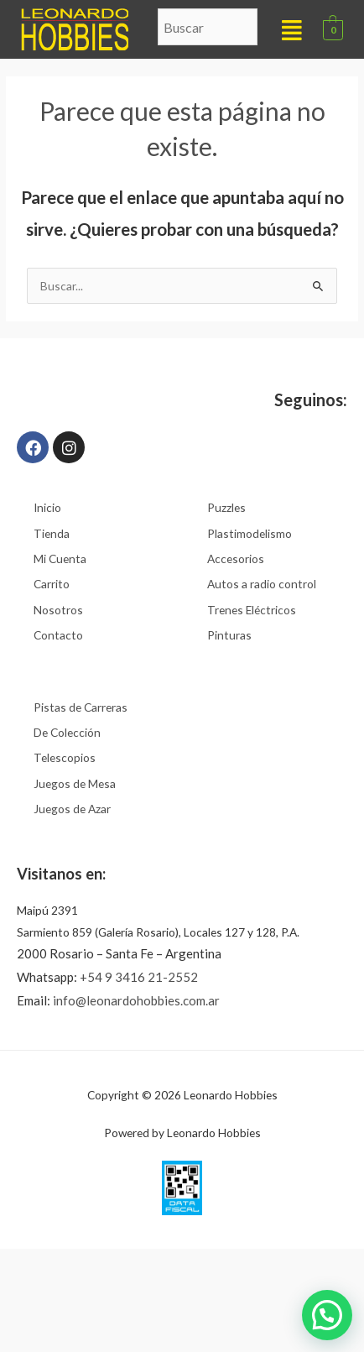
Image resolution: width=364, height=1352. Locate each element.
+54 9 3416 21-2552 (139, 976)
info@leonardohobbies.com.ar (136, 1000)
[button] (292, 29)
